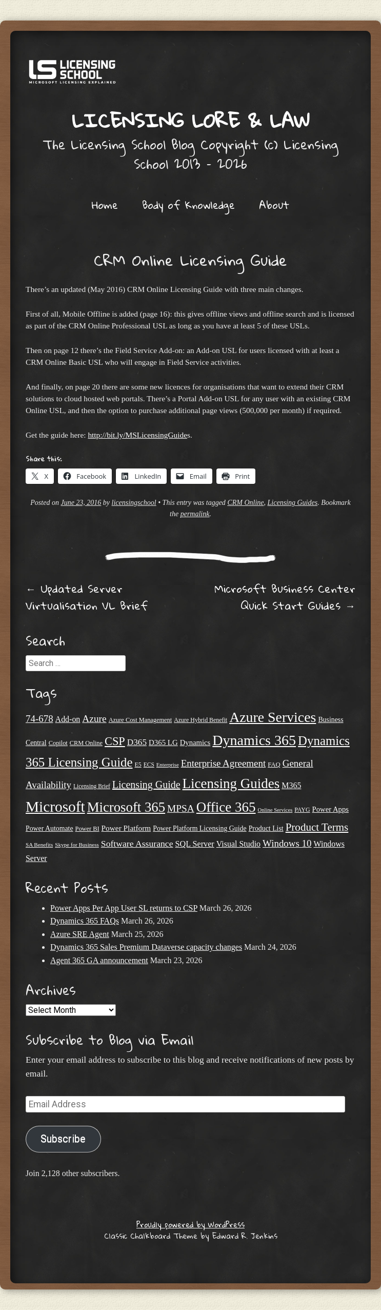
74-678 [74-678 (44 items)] (39, 718)
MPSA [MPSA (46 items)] (180, 808)
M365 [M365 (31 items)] (291, 785)
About (274, 204)
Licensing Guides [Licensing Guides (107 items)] (231, 783)
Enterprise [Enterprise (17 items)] (167, 765)
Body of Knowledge (188, 204)
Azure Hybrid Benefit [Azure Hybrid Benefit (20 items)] (200, 720)
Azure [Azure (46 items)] (94, 718)
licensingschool (134, 502)
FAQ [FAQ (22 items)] (274, 764)
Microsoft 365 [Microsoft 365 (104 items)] (126, 807)
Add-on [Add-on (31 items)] (68, 719)
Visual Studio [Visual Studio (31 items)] (238, 843)
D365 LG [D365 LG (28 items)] (163, 742)
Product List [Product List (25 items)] (266, 828)
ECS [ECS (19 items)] (149, 764)
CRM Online (245, 502)
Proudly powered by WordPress (190, 1224)
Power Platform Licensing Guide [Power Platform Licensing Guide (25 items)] (199, 828)
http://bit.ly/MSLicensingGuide (137, 435)
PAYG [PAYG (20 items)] (302, 809)
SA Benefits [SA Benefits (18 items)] (39, 845)
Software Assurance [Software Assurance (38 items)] (137, 843)
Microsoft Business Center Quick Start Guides (284, 597)
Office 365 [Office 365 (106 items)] (226, 807)
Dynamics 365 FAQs (84, 920)
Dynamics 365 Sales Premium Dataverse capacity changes (146, 947)
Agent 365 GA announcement (99, 960)
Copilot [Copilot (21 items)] (58, 743)
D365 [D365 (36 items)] (137, 742)
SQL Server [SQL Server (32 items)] (194, 843)
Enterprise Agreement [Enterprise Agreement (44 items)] (223, 763)
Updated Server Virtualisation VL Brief (87, 597)
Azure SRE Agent (79, 934)
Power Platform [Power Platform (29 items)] (126, 828)
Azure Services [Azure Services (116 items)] (272, 717)
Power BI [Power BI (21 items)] (87, 828)
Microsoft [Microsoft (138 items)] (55, 806)
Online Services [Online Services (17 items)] (275, 810)
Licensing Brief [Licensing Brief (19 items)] (91, 786)
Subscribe (63, 1139)
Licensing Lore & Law (191, 120)
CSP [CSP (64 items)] (115, 741)
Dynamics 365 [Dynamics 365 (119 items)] (254, 740)
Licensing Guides (293, 502)
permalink (195, 514)
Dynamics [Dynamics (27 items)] (195, 742)
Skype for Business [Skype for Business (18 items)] (77, 845)
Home (105, 204)
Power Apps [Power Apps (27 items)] (330, 809)
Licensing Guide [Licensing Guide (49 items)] (146, 784)
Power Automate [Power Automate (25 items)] (49, 828)
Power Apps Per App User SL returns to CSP (123, 908)
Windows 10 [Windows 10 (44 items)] (287, 843)
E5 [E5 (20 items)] (138, 764)
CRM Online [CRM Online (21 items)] (86, 743)
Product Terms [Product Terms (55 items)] (317, 827)
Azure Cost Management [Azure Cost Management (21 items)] (140, 720)
